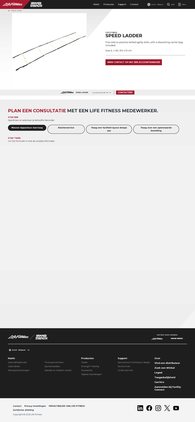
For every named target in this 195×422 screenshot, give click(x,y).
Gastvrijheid (14, 366)
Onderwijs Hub (125, 370)
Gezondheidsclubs (17, 362)
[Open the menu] (182, 4)
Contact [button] (17, 406)
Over (157, 358)
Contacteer (125, 92)
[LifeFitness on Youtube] (176, 408)
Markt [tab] (96, 4)
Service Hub (124, 366)
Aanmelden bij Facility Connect (167, 388)
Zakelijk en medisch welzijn (58, 370)
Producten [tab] (108, 4)
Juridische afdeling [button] (23, 410)
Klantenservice (66, 128)
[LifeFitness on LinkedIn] (140, 408)
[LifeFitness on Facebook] (149, 408)
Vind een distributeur (167, 363)
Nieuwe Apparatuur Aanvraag (27, 128)
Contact (134, 4)
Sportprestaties (52, 366)
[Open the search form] (170, 4)
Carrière (159, 382)
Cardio (84, 362)
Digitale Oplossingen (91, 374)
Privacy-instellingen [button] (35, 406)
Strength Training (90, 366)
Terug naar (15, 11)
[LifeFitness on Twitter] (167, 408)
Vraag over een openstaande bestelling (156, 129)
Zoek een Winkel (164, 368)
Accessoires (86, 370)
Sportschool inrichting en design (134, 362)
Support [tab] (122, 4)
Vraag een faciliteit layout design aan (109, 129)
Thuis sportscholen (54, 362)
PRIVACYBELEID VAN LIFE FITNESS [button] (67, 406)
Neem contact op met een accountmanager (133, 62)
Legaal (158, 372)
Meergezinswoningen (19, 370)
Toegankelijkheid (164, 377)
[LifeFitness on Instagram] (158, 408)
